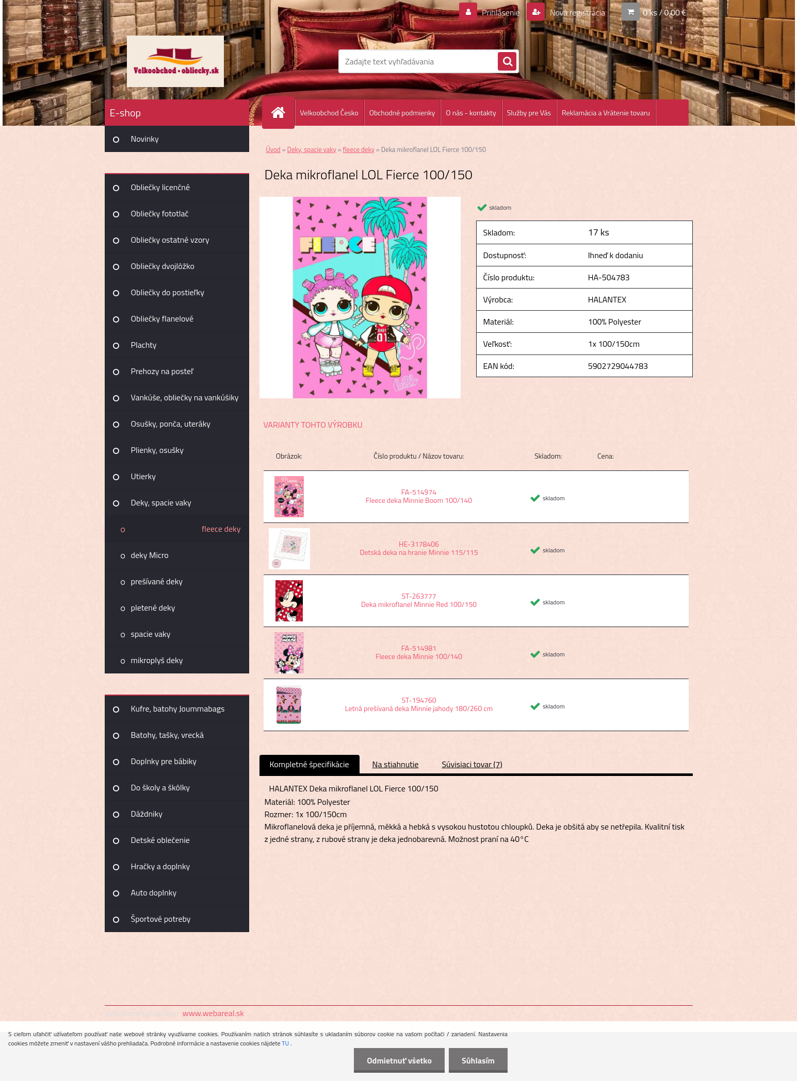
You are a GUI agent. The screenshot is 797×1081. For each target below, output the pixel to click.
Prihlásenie (501, 12)
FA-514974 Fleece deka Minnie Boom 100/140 (419, 495)
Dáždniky (147, 813)
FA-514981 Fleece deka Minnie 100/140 (419, 652)
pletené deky (153, 607)
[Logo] (176, 61)
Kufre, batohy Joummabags (178, 708)
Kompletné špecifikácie (309, 764)
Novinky (145, 138)
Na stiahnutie (395, 764)
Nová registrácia (576, 12)
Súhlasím (478, 1060)
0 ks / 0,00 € (664, 12)
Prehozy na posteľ (162, 371)
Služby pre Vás (529, 112)
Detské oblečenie (160, 840)
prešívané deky (157, 581)
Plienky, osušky (157, 450)
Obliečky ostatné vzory (170, 239)
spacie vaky (151, 634)
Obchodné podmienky (402, 112)
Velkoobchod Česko (329, 112)
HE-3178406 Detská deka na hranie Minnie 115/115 (419, 548)
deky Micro (150, 555)
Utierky (143, 476)
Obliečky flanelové (162, 318)
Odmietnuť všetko (399, 1060)
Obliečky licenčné (160, 187)
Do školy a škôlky (160, 787)
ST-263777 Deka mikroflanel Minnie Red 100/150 (419, 600)
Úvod (273, 149)
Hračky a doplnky (160, 866)
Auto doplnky (154, 892)
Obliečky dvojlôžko (162, 266)
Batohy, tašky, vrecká (167, 735)
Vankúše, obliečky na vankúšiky (185, 397)
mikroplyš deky (157, 660)
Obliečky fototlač (160, 213)
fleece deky (221, 528)
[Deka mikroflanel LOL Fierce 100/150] (360, 201)
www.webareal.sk (213, 1013)
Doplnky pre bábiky (164, 761)
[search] (507, 62)
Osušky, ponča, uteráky (171, 423)
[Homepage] (283, 112)
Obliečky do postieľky (168, 292)
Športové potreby (161, 919)
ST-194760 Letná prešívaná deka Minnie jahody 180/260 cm (419, 704)
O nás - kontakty (471, 112)
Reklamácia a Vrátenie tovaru (606, 112)
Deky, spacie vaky (161, 502)
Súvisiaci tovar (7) (472, 764)
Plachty (144, 345)
